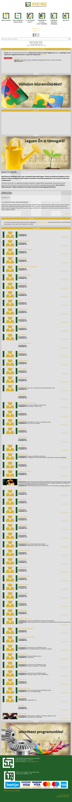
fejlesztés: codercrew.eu (63, 797)
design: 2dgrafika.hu (64, 795)
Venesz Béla (27, 61)
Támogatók (36, 111)
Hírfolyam (6, 193)
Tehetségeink (36, 228)
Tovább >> (67, 214)
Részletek (43, 54)
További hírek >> (66, 217)
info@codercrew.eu (42, 222)
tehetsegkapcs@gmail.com (32, 761)
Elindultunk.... (5, 197)
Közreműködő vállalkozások (36, 49)
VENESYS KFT (18, 58)
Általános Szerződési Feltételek (12, 791)
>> (69, 49)
